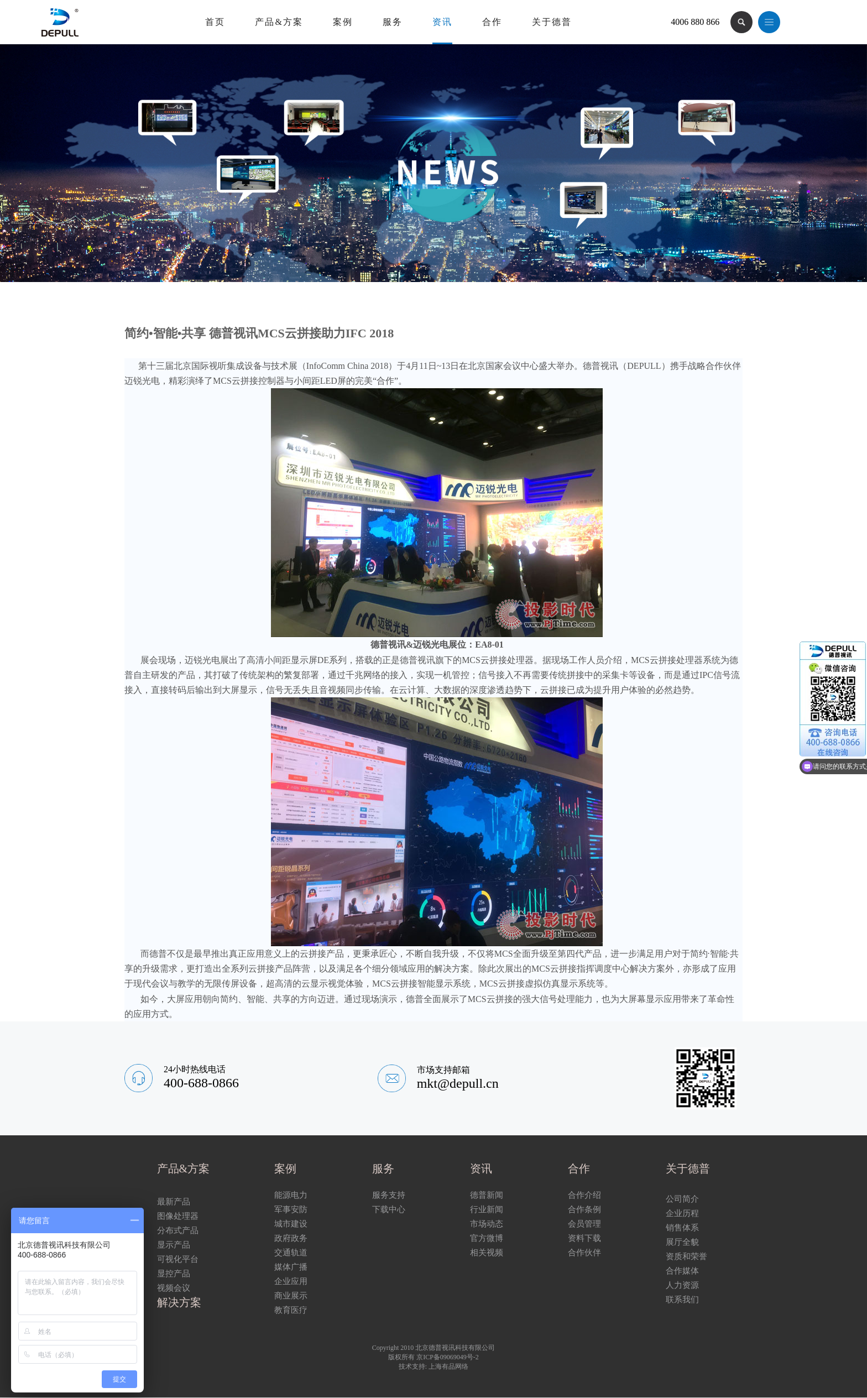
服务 (393, 22)
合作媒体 (682, 1270)
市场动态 (486, 1223)
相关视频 (486, 1252)
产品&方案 (278, 22)
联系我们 (682, 1299)
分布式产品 (178, 1230)
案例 (343, 22)
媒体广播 (290, 1267)
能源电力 (290, 1195)
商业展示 (290, 1295)
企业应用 (290, 1281)
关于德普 (552, 22)
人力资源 (682, 1285)
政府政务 (290, 1238)
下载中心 (388, 1209)
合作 (492, 22)
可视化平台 (178, 1259)
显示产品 (173, 1244)
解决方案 (179, 1302)
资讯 (442, 22)
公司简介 (682, 1198)
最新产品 (173, 1201)
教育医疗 (290, 1310)
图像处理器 (178, 1216)
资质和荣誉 (686, 1256)
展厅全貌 (682, 1242)
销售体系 (682, 1227)
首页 (215, 22)
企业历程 (682, 1213)
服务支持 (388, 1195)
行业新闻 (486, 1209)
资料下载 (584, 1238)
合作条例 (584, 1209)
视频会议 (173, 1288)
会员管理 (584, 1223)
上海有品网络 (448, 1366)
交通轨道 (290, 1252)
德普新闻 (486, 1195)
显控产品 (173, 1273)
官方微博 (486, 1238)
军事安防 (290, 1209)
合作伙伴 (584, 1252)
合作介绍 (584, 1195)
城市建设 (290, 1223)
